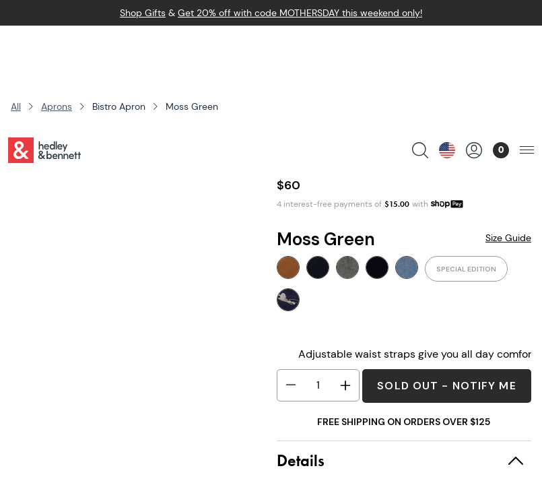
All (16, 106)
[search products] (420, 46)
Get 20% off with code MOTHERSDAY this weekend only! (300, 13)
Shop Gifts (143, 13)
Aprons (56, 106)
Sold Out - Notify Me (446, 386)
